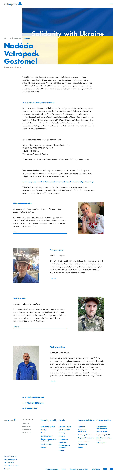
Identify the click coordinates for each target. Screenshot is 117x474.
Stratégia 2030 (64, 430)
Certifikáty (63, 442)
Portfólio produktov (48, 427)
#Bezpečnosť (27, 426)
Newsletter (96, 469)
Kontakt (62, 450)
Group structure (83, 441)
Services (43, 433)
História (62, 436)
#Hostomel (17, 67)
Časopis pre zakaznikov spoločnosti (49, 440)
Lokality (62, 433)
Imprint (64, 469)
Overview (81, 427)
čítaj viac (16, 232)
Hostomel (17, 38)
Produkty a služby (49, 420)
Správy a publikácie (84, 435)
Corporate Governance (86, 438)
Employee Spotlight (103, 435)
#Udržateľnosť (27, 420)
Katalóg (43, 430)
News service (82, 444)
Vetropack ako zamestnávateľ (102, 427)
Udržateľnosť (64, 439)
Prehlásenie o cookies (52, 469)
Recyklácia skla (46, 444)
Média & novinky (65, 427)
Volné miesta (101, 443)
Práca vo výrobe (102, 431)
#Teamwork (8, 67)
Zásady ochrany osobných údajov (79, 469)
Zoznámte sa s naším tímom (104, 439)
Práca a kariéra (104, 420)
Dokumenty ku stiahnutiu (64, 446)
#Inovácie (25, 423)
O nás (62, 420)
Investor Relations (86, 420)
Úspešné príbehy (46, 436)
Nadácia (27, 38)
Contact (43, 447)
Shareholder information (82, 431)
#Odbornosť (26, 433)
